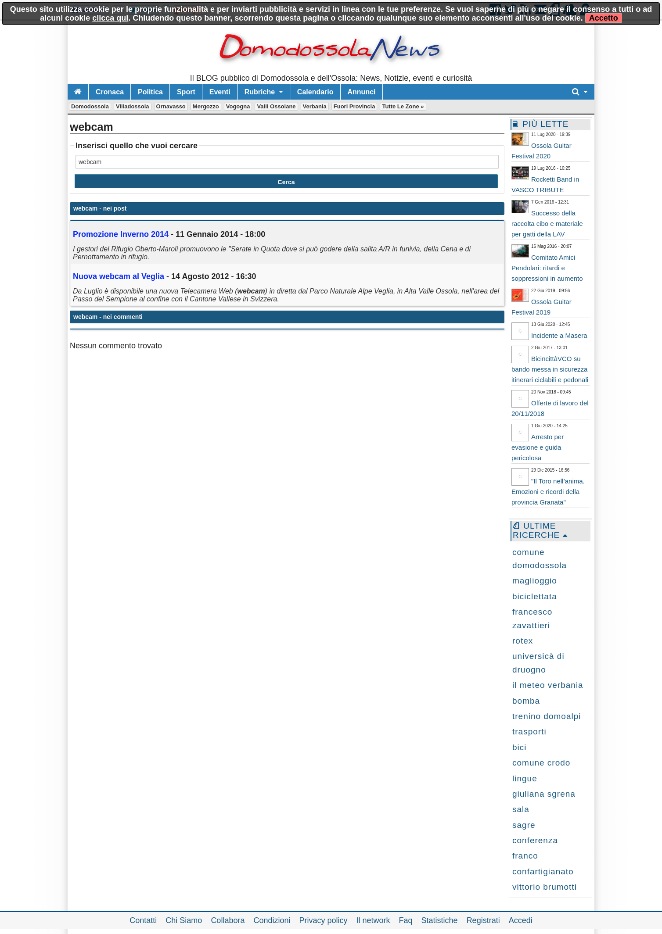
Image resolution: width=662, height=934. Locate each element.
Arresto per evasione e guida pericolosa (537, 447)
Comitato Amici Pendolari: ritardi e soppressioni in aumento (547, 268)
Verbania (315, 106)
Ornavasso (171, 106)
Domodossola (90, 106)
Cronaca (110, 92)
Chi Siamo (184, 920)
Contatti (143, 920)
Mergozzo (206, 106)
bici (519, 747)
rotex (522, 640)
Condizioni (271, 920)
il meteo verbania (547, 685)
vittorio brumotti (544, 886)
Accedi (520, 920)
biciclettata (534, 596)
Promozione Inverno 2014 (122, 234)
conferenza (535, 840)
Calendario (315, 92)
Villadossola (132, 106)
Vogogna (238, 106)
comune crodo (541, 762)
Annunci (362, 92)
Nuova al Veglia (118, 276)
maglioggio (534, 580)
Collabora (228, 920)
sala (520, 809)
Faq (406, 920)
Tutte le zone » (403, 106)
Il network (373, 920)
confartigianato (543, 871)
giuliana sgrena (544, 793)
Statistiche (439, 920)
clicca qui (110, 18)
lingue (524, 778)
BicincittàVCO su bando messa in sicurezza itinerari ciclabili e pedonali (549, 369)
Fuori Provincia (354, 106)
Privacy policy (323, 920)
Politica (150, 92)
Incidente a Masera (559, 335)
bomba (526, 700)
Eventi (219, 92)
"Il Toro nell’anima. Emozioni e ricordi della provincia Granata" (548, 491)
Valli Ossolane (276, 106)
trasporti (529, 731)
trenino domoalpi (546, 716)
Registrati (483, 920)
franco (525, 855)
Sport (186, 92)
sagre (524, 825)
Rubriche (260, 92)
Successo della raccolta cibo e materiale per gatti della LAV (547, 223)
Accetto (603, 18)
